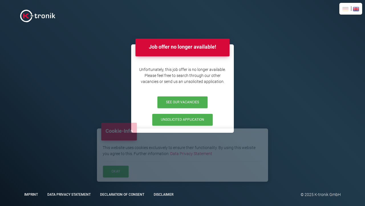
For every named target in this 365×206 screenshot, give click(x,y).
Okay (115, 171)
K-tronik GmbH (327, 194)
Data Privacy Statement (191, 153)
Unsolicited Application (182, 120)
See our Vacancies (182, 102)
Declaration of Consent (122, 195)
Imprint (31, 195)
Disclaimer (163, 195)
